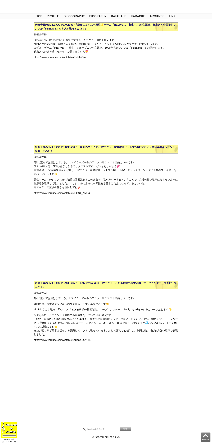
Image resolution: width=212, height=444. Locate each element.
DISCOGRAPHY (74, 16)
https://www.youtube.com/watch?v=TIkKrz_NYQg (62, 193)
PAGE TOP (206, 437)
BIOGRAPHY (98, 16)
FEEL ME (136, 47)
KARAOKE (138, 16)
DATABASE (118, 16)
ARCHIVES (157, 16)
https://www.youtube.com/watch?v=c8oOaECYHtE (62, 340)
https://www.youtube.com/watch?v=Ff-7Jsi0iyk (60, 57)
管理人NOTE (6, 7)
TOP (39, 16)
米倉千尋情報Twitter (13, 7)
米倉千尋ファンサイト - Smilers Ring (159, 6)
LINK (172, 16)
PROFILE (53, 16)
